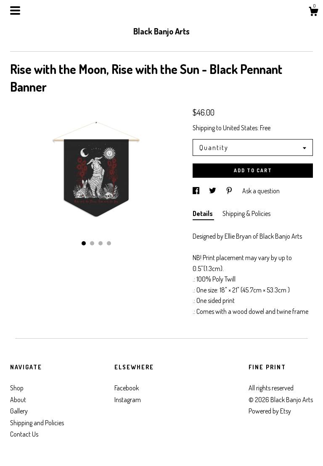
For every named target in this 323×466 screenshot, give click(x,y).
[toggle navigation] (15, 10)
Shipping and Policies (37, 423)
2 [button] (92, 243)
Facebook (126, 388)
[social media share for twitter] (213, 191)
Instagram (127, 399)
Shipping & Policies (246, 213)
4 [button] (109, 243)
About (18, 399)
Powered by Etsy (270, 411)
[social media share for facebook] (197, 191)
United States (240, 128)
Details (203, 213)
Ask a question (261, 191)
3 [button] (100, 243)
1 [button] (84, 243)
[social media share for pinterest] (230, 191)
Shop (17, 388)
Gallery (19, 411)
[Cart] (313, 12)
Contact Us (24, 434)
